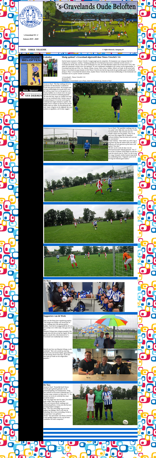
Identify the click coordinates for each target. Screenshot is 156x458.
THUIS (23, 50)
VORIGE (31, 50)
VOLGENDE (41, 50)
